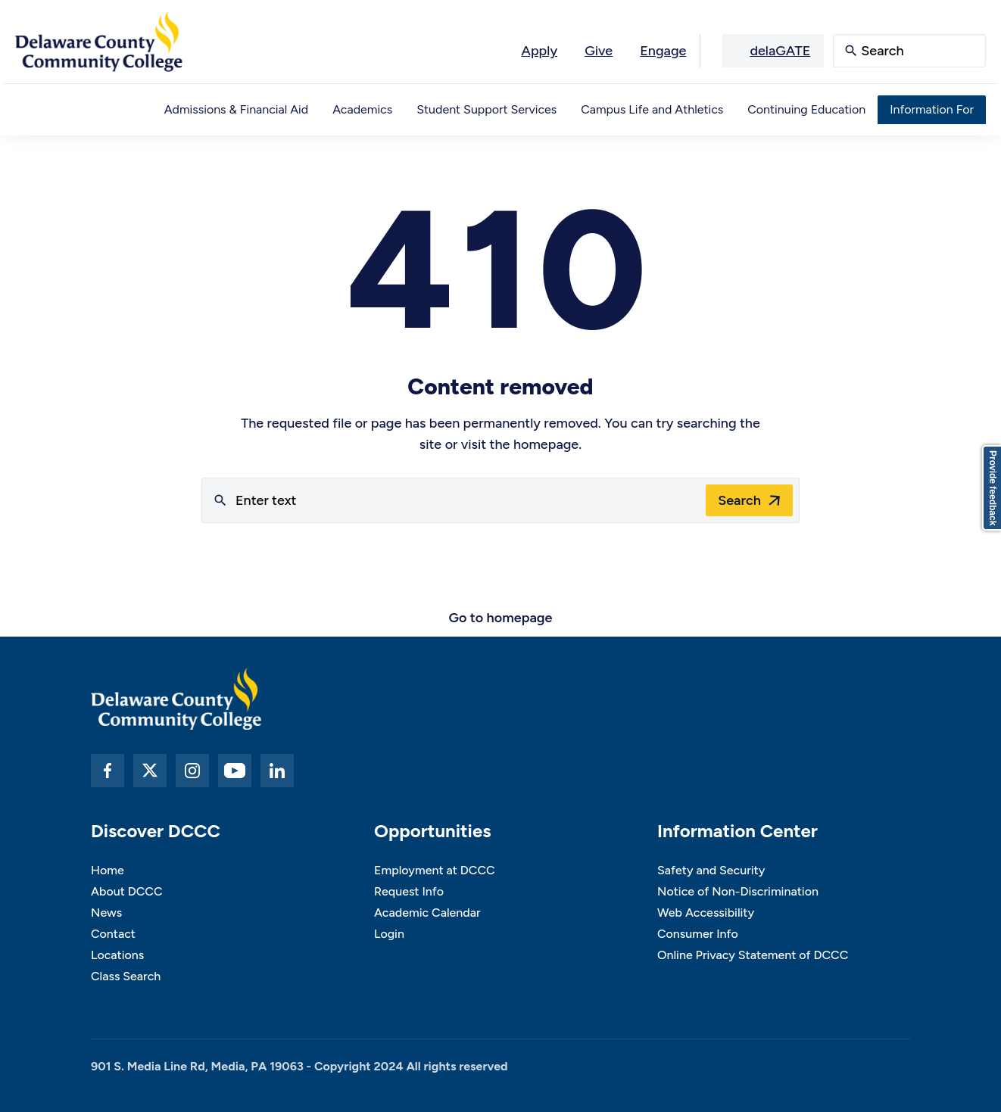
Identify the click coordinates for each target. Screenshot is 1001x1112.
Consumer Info (697, 934)
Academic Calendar (427, 912)
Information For (932, 109)
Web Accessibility (705, 912)
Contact (113, 934)
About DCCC (126, 891)
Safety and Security (711, 870)
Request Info (409, 891)
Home (107, 870)
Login (389, 934)
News (106, 912)
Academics (362, 109)
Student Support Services (486, 109)
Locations (117, 955)
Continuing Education (806, 109)
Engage (663, 50)
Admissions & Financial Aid (236, 109)
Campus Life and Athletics (652, 109)
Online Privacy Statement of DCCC (752, 955)
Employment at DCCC (434, 870)
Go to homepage (501, 617)
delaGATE (780, 50)
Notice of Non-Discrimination (738, 891)
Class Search (126, 976)
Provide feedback (992, 487)
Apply (540, 50)
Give (599, 50)
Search (739, 500)
